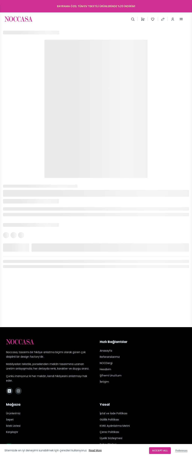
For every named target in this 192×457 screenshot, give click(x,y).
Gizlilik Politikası (109, 419)
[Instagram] (18, 391)
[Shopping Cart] (143, 19)
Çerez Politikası (109, 432)
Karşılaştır (12, 432)
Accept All (160, 450)
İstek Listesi (13, 426)
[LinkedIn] (9, 391)
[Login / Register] (173, 19)
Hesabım (105, 369)
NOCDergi (106, 363)
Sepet (10, 419)
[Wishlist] (152, 19)
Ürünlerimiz (13, 413)
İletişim (104, 382)
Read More (95, 450)
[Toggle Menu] (181, 19)
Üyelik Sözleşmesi (111, 438)
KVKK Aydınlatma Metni (115, 426)
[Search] (133, 19)
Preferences (181, 450)
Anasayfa (106, 351)
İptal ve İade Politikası (113, 413)
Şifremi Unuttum (111, 375)
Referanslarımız (110, 357)
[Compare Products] (163, 19)
